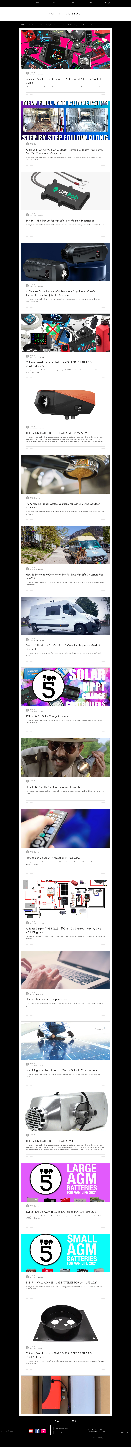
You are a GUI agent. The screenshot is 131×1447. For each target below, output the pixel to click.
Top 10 (31, 24)
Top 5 (82, 24)
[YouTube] (31, 1431)
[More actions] (105, 73)
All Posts (23, 24)
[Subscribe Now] (65, 1432)
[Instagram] (43, 1431)
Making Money (72, 24)
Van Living (62, 24)
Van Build (39, 24)
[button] (91, 25)
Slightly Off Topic (50, 24)
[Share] (104, 104)
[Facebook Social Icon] (37, 1431)
